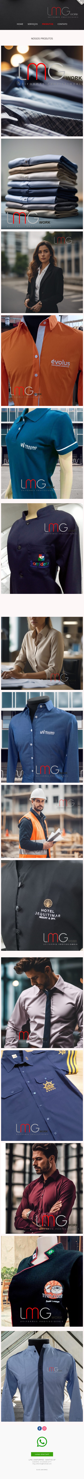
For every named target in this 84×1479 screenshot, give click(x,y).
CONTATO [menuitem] (62, 24)
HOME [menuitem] (20, 24)
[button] (42, 1454)
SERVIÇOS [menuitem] (33, 24)
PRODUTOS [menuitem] (47, 24)
